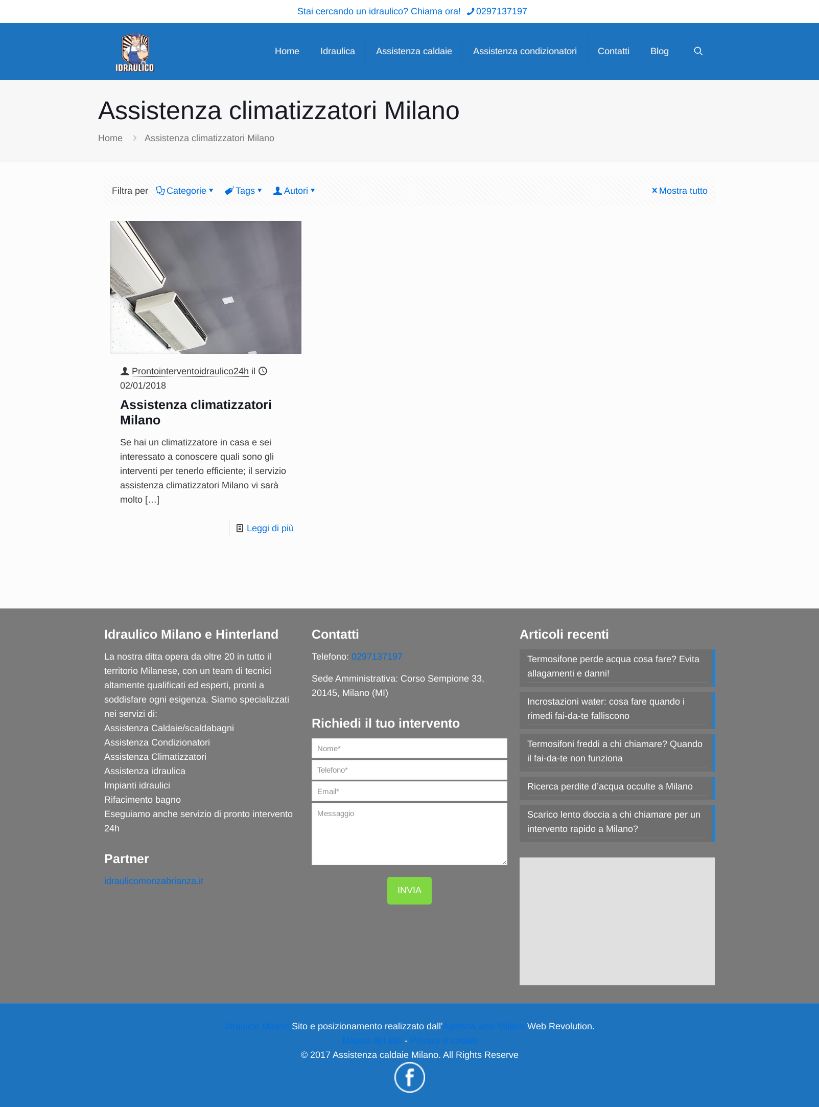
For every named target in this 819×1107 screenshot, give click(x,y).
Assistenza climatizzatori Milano (209, 138)
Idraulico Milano (257, 1026)
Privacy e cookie (443, 1040)
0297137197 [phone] (501, 11)
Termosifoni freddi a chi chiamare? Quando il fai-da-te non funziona (615, 751)
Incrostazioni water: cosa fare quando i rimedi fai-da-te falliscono (606, 708)
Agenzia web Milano (483, 1026)
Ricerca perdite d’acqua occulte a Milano (610, 786)
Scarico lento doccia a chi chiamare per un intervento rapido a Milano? (613, 821)
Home (110, 138)
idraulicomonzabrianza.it (153, 881)
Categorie (186, 191)
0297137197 (377, 656)
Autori (295, 191)
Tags (244, 191)
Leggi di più (270, 528)
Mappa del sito (372, 1040)
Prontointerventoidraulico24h (190, 371)
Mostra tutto (679, 191)
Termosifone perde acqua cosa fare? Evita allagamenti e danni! (613, 666)
